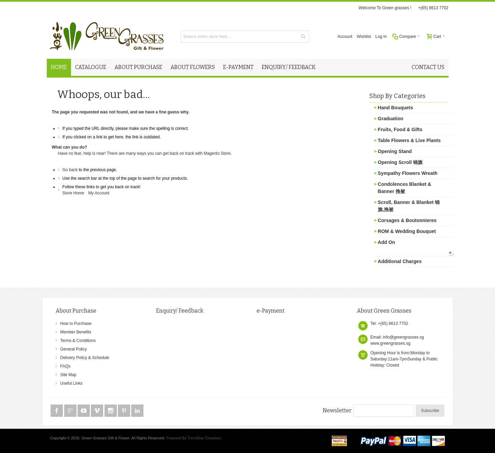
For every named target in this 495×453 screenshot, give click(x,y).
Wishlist (364, 36)
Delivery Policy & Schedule (84, 357)
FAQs (65, 366)
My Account (98, 193)
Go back (70, 169)
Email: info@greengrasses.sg (397, 337)
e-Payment (271, 310)
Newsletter (337, 410)
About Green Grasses (384, 310)
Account (345, 36)
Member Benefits (75, 332)
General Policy (73, 349)
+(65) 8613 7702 (433, 7)
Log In (381, 36)
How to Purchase (75, 323)
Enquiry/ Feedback (179, 310)
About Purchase (76, 310)
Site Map (68, 374)
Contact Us (428, 67)
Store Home (73, 193)
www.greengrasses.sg (390, 343)
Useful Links (71, 383)
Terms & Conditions (78, 340)
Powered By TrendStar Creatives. (194, 438)
